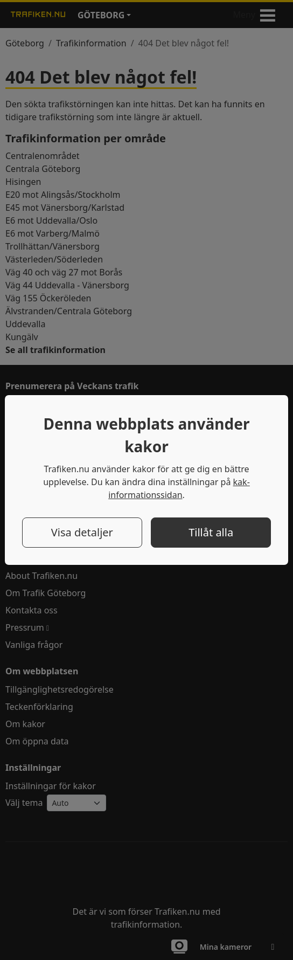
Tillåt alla (211, 532)
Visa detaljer (82, 532)
